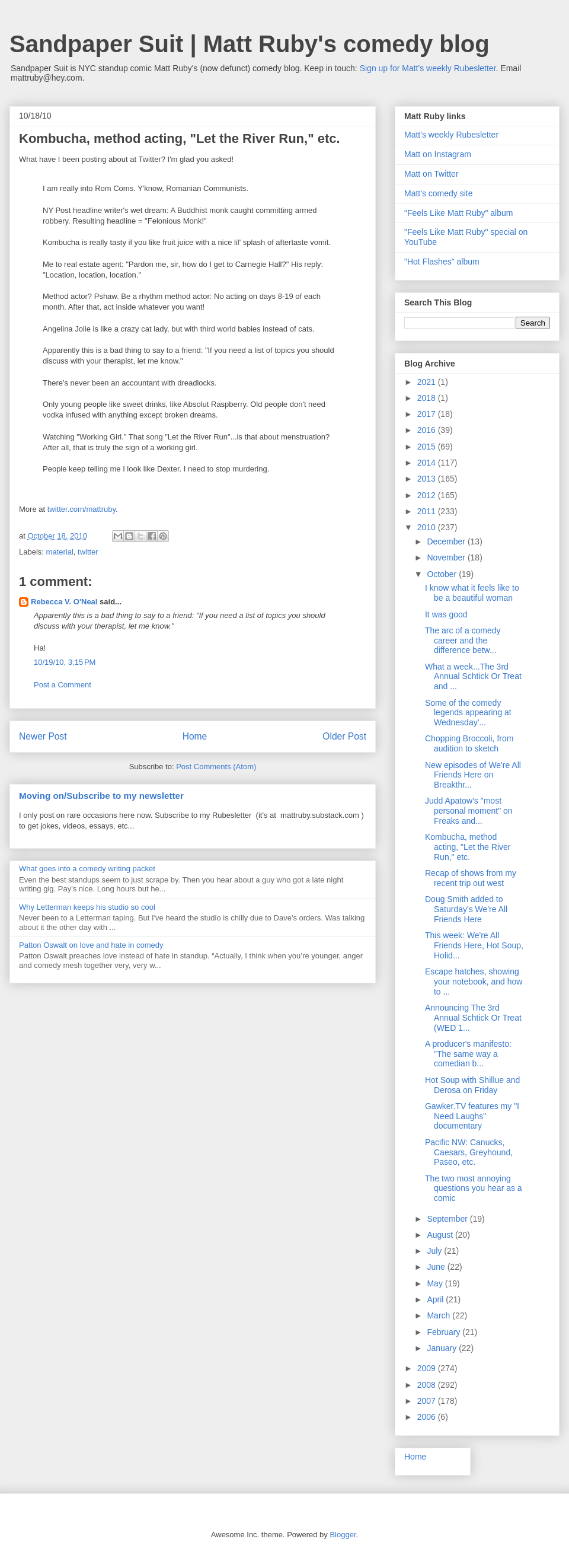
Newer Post (43, 736)
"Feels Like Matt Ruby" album (458, 213)
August (441, 1235)
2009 (427, 1368)
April (436, 1299)
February (444, 1332)
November (447, 557)
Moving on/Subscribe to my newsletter (101, 796)
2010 (427, 527)
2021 (427, 382)
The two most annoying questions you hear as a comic (473, 1188)
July (435, 1251)
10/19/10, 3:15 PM (64, 662)
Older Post (344, 736)
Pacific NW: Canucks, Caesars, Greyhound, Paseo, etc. (469, 1152)
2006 (427, 1417)
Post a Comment (62, 684)
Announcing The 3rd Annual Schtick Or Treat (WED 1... (473, 1018)
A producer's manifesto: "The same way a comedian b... (468, 1054)
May (436, 1283)
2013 (427, 478)
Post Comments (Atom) (216, 766)
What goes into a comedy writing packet (87, 868)
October (443, 574)
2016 (427, 430)
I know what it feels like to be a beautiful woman (472, 593)
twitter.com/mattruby (81, 509)
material (59, 551)
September (448, 1219)
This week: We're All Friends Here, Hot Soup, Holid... (474, 945)
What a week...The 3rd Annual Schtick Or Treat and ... (473, 677)
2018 (427, 398)
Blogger (343, 1534)
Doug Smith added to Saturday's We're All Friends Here (466, 909)
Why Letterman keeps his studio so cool (87, 907)
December (447, 541)
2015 (427, 446)
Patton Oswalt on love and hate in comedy (91, 945)
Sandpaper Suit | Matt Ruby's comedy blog (249, 44)
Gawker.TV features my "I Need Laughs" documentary (472, 1116)
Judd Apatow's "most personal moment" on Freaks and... (469, 811)
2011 (427, 511)
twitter (88, 551)
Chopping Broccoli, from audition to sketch (469, 743)
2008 (427, 1385)
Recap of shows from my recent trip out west (470, 878)
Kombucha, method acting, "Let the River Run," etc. (467, 847)
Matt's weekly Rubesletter (451, 134)
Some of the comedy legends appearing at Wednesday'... (468, 713)
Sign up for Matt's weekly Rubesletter (428, 68)
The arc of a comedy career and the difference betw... (463, 640)
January (443, 1348)
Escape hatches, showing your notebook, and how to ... (473, 981)
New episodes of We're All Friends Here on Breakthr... (473, 775)
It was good (446, 614)
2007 (427, 1401)
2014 (427, 462)
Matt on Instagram (437, 154)
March (439, 1315)
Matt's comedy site (438, 193)
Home (195, 736)
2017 (427, 414)
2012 (427, 495)
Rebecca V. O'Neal (64, 601)
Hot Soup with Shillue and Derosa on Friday (472, 1085)
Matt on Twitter (431, 174)
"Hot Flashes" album (442, 261)
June (437, 1267)
